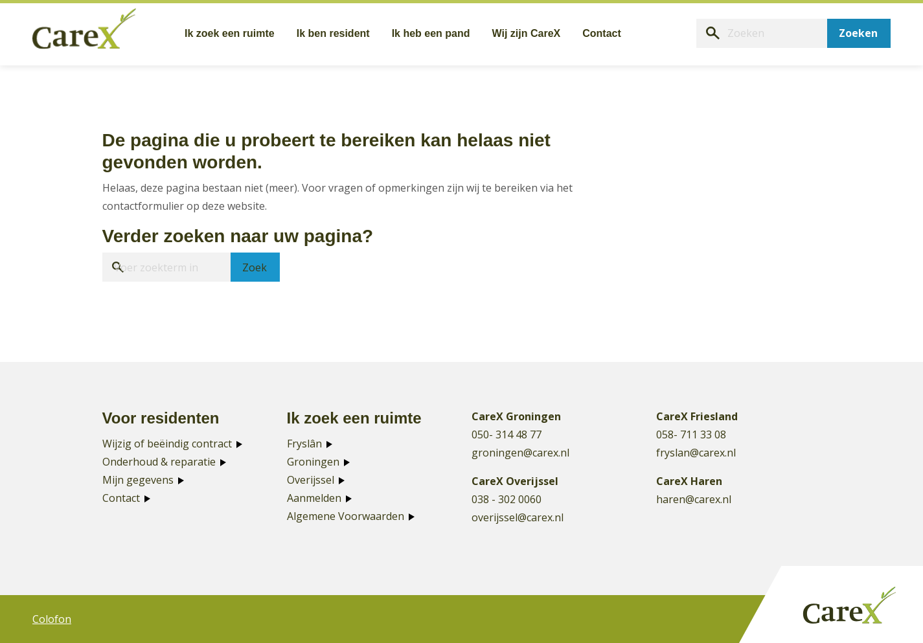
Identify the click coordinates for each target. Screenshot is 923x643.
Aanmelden (314, 498)
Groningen (313, 462)
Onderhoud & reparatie (159, 462)
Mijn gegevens (138, 480)
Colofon (51, 619)
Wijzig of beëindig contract (167, 443)
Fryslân (304, 443)
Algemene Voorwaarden (345, 516)
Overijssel (310, 480)
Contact (121, 498)
